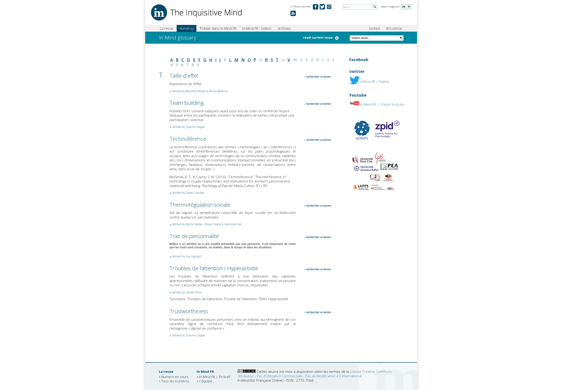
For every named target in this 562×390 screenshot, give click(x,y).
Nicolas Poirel (194, 292)
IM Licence (394, 28)
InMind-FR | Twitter (374, 81)
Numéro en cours (175, 376)
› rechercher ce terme (317, 77)
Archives (284, 28)
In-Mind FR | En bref (214, 376)
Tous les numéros (175, 381)
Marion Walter (194, 224)
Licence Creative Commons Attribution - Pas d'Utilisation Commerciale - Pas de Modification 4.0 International (315, 373)
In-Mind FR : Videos (257, 28)
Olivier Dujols (212, 224)
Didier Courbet (195, 193)
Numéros (186, 28)
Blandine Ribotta (196, 91)
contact (374, 28)
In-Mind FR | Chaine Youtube (382, 104)
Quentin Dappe (195, 127)
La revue (166, 28)
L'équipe (205, 381)
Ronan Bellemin (218, 91)
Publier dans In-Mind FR (218, 28)
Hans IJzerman (233, 224)
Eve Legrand (193, 256)
